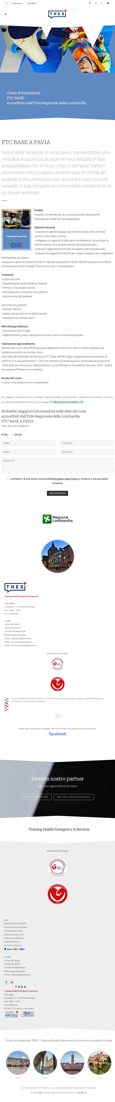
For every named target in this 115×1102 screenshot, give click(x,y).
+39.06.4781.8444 (11, 628)
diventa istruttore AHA (36, 797)
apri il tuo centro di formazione (73, 797)
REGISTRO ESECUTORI (14, 935)
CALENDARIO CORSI (13, 931)
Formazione (17, 3)
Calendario (31, 3)
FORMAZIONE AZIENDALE (15, 927)
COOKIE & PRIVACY (13, 945)
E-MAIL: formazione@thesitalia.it (18, 642)
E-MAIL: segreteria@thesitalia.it (17, 638)
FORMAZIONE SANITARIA (15, 923)
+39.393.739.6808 (11, 631)
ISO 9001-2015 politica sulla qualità (19, 1008)
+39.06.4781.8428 (11, 624)
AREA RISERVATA (12, 942)
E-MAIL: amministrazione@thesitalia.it (20, 645)
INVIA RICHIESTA (57, 493)
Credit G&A (81, 1093)
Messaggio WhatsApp (15, 635)
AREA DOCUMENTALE (14, 938)
